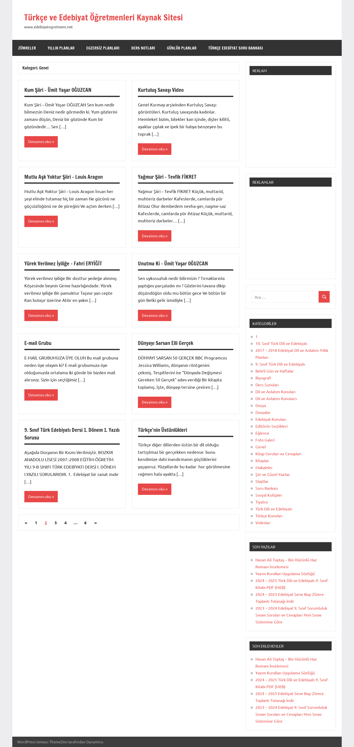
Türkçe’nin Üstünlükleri (165, 431)
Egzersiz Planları (102, 48)
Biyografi (263, 377)
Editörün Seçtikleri (271, 425)
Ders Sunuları (267, 384)
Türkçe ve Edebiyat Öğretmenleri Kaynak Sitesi (119, 17)
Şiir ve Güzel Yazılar (272, 474)
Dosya (260, 405)
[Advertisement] (290, 123)
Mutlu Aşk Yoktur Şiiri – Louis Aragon (66, 177)
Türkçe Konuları (268, 515)
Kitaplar (262, 460)
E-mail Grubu (38, 343)
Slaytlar (261, 481)
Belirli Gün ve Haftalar (274, 370)
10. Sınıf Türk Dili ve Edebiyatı (281, 343)
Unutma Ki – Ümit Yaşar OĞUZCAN (174, 264)
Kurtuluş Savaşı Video (162, 90)
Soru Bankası (266, 488)
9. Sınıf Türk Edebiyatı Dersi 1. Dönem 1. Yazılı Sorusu (68, 434)
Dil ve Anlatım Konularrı (276, 398)
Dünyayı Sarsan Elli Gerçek (167, 343)
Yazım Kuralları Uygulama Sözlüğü (285, 573)
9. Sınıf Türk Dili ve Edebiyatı (280, 363)
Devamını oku (40, 141)
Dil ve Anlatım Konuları (275, 391)
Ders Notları (143, 48)
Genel (260, 446)
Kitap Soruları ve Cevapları (278, 453)
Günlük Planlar (181, 48)
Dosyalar (262, 412)
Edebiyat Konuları (270, 419)
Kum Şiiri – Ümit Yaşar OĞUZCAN (59, 90)
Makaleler (264, 467)
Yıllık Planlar (61, 48)
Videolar (262, 522)
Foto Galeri (265, 439)
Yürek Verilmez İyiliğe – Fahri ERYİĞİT (65, 264)
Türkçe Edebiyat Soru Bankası (235, 48)
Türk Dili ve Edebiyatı (273, 508)
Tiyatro (261, 501)
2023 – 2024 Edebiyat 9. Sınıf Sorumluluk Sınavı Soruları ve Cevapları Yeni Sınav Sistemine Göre (291, 614)
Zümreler (27, 48)
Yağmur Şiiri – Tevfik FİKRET (169, 177)
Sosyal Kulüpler (268, 494)
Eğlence (262, 432)
